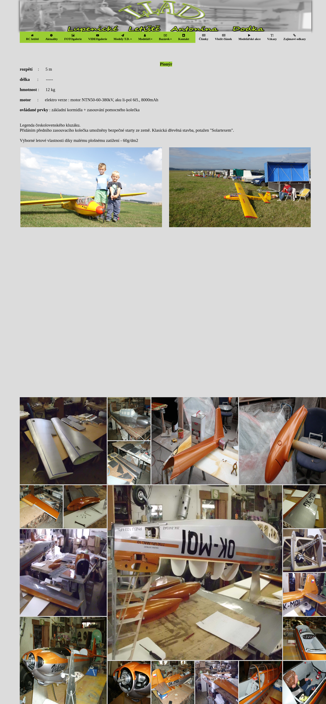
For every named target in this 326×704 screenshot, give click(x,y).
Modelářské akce (249, 37)
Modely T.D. (123, 37)
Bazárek (165, 37)
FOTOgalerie (73, 37)
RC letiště (32, 37)
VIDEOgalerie (97, 37)
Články (203, 37)
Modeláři (145, 37)
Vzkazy (272, 37)
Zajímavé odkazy (294, 37)
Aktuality (51, 37)
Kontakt (183, 37)
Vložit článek (223, 37)
